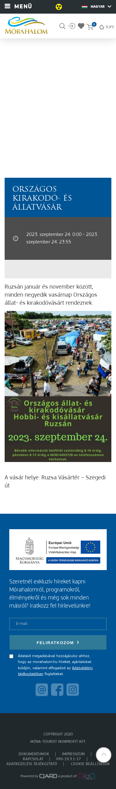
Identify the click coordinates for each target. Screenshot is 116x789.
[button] (103, 755)
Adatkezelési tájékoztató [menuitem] (31, 764)
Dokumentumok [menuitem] (34, 754)
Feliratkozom (58, 642)
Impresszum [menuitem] (73, 754)
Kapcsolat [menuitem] (33, 759)
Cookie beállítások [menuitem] (90, 764)
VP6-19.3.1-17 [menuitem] (68, 759)
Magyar (96, 6)
